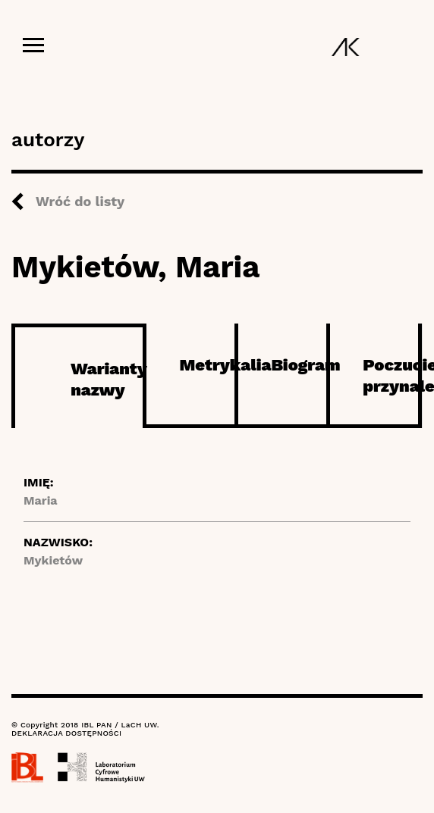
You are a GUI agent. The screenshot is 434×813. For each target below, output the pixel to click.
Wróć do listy (80, 201)
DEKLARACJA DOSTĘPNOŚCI (66, 733)
